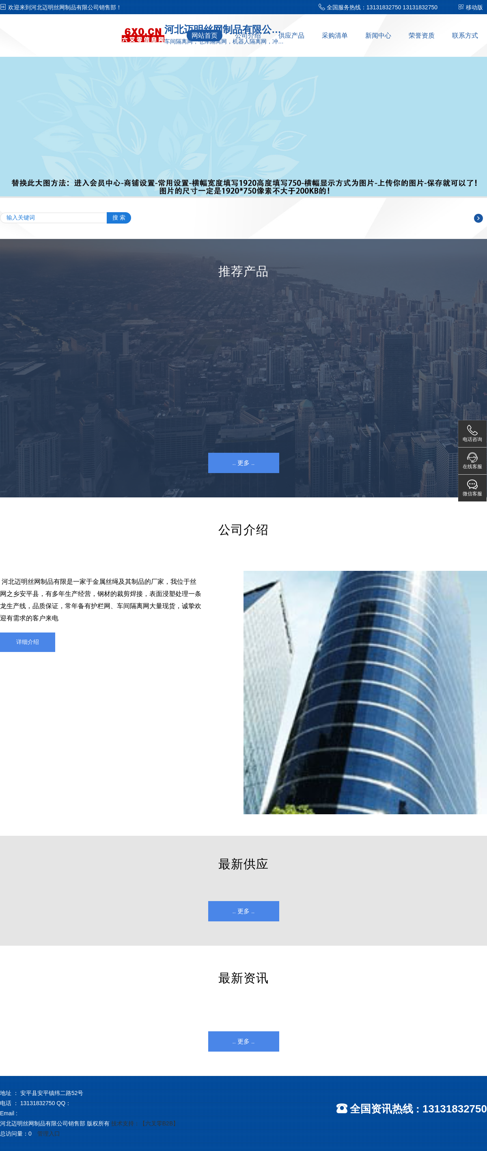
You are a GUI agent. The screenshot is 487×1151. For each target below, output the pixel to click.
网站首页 (205, 35)
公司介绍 (248, 35)
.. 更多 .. (243, 462)
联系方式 (465, 35)
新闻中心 (378, 35)
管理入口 (48, 1133)
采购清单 (335, 35)
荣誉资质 (422, 35)
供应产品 (291, 35)
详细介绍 (27, 642)
